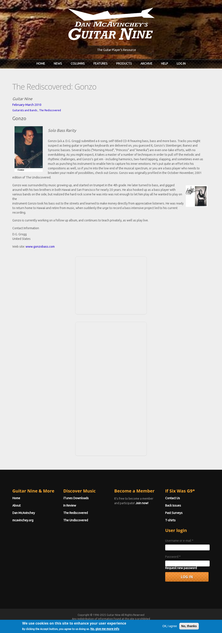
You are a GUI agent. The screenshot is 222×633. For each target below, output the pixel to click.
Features (100, 63)
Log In (181, 63)
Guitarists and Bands (24, 110)
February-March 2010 (26, 104)
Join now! (141, 503)
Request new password (181, 568)
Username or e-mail (179, 540)
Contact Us (172, 498)
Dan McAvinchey (23, 513)
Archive (146, 63)
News (58, 63)
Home (40, 63)
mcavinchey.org (22, 520)
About (16, 505)
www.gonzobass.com (40, 246)
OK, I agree (169, 628)
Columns (78, 63)
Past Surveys (174, 513)
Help (164, 63)
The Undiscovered (75, 520)
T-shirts (170, 520)
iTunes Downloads (76, 498)
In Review (69, 505)
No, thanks (189, 628)
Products (124, 63)
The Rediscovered (50, 110)
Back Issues (173, 505)
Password (173, 556)
